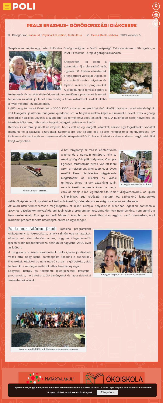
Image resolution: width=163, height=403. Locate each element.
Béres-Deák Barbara (104, 35)
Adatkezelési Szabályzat (78, 392)
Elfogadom (107, 392)
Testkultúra (75, 35)
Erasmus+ (34, 35)
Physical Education (54, 35)
